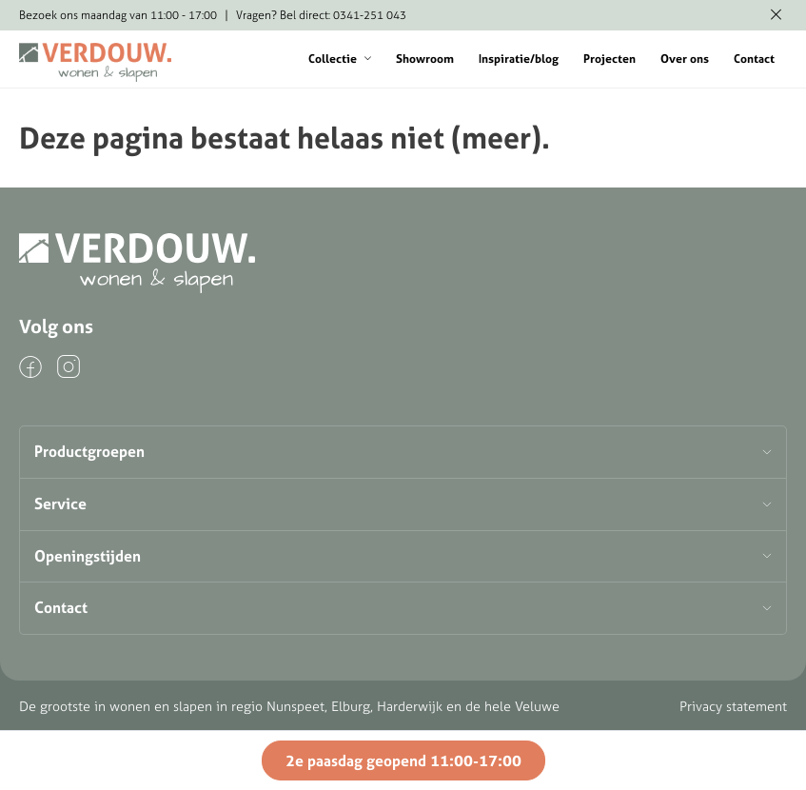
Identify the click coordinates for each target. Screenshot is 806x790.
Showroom (425, 58)
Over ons (684, 58)
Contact (754, 58)
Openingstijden (87, 555)
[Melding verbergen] (776, 15)
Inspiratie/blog (519, 58)
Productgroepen (89, 451)
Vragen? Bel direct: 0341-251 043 (321, 15)
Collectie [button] (339, 58)
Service (60, 503)
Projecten (609, 58)
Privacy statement (733, 706)
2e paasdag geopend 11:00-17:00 (403, 760)
